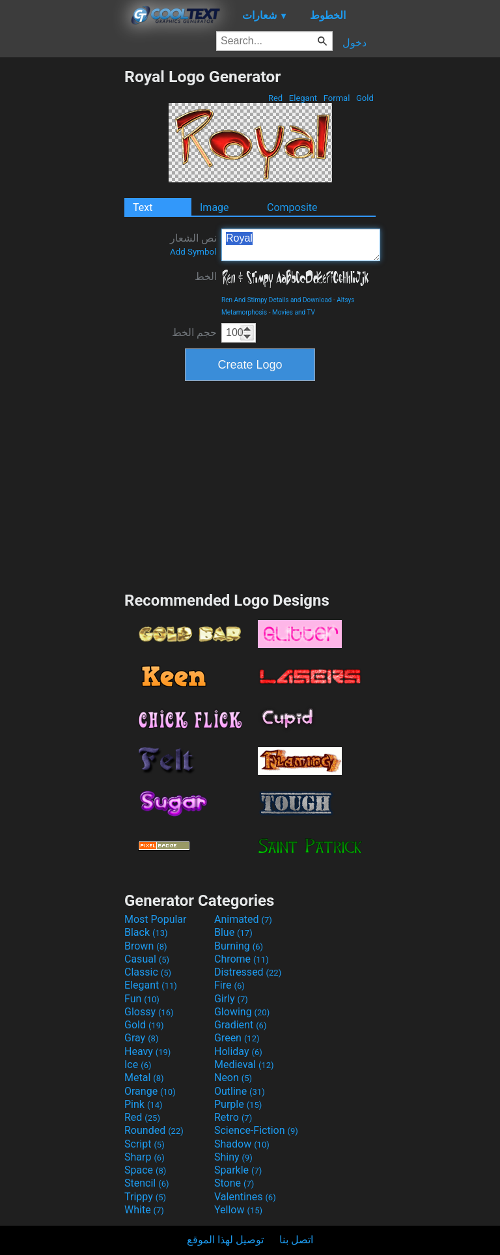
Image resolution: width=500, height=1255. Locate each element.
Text (142, 207)
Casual (146, 959)
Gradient (240, 1025)
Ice (137, 1064)
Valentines (245, 1197)
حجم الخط (194, 332)
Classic (147, 972)
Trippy (145, 1197)
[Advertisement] (62, 262)
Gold (365, 98)
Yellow (238, 1210)
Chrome (241, 959)
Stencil (146, 1183)
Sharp (144, 1157)
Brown (145, 946)
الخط (206, 276)
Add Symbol (193, 252)
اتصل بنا (296, 1240)
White (144, 1210)
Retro (233, 1117)
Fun (142, 999)
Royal (300, 245)
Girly (231, 999)
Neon (233, 1077)
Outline (239, 1091)
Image (214, 207)
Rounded (154, 1130)
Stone (234, 1183)
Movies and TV (293, 312)
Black (146, 932)
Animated (243, 919)
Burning (238, 946)
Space (145, 1170)
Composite (292, 207)
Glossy (149, 1012)
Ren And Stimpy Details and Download (276, 299)
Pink (143, 1104)
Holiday (238, 1051)
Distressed (247, 972)
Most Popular (155, 919)
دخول (354, 42)
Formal (337, 98)
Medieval (244, 1064)
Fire (229, 985)
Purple (238, 1104)
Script (144, 1144)
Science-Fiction (256, 1130)
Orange (150, 1091)
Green (237, 1038)
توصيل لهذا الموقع (225, 1240)
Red (275, 98)
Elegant (303, 98)
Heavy (147, 1051)
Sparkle (238, 1170)
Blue (233, 932)
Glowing (242, 1012)
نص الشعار (193, 244)
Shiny (233, 1157)
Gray (141, 1038)
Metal (144, 1077)
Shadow (242, 1144)
